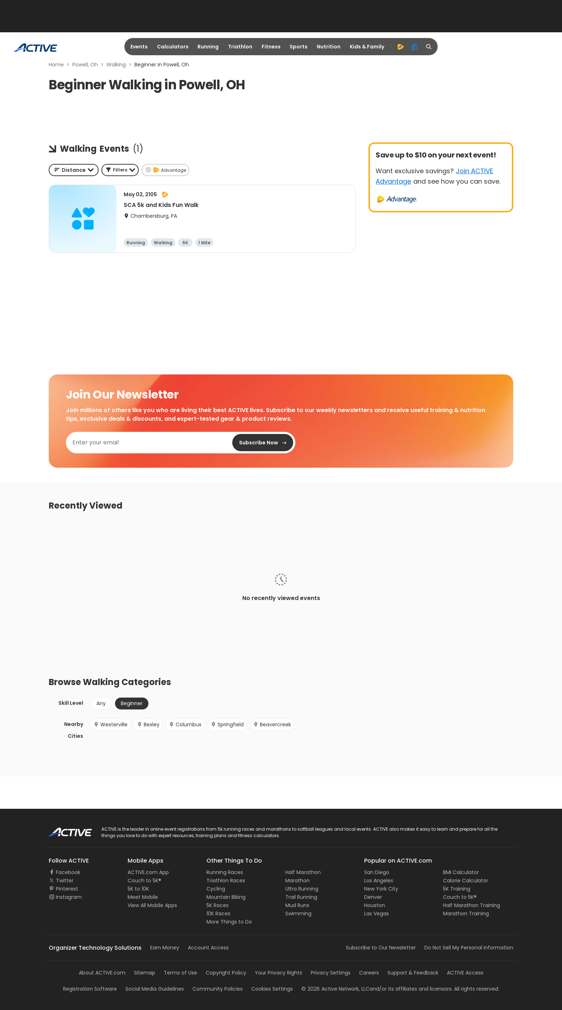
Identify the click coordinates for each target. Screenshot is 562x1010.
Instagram (69, 897)
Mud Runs (297, 905)
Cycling (215, 888)
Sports (299, 46)
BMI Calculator (461, 872)
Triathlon (240, 46)
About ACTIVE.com (102, 972)
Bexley (148, 724)
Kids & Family (367, 46)
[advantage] (400, 46)
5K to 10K (138, 888)
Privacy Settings (331, 972)
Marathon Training (466, 913)
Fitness (271, 46)
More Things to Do (229, 921)
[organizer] (414, 46)
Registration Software (90, 988)
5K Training (456, 888)
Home (56, 64)
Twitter (64, 880)
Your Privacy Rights (278, 972)
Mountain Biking (226, 897)
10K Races (218, 913)
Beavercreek (272, 724)
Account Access (208, 947)
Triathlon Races (225, 880)
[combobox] (74, 170)
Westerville (111, 724)
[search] (429, 46)
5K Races (217, 905)
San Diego (376, 872)
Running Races (224, 872)
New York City (381, 888)
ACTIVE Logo (64, 829)
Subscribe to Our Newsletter (381, 947)
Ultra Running (301, 888)
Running (208, 46)
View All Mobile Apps (152, 905)
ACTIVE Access (465, 972)
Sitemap (144, 972)
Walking (116, 64)
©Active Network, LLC (335, 988)
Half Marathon (303, 872)
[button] (120, 170)
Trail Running (301, 897)
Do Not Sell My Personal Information (468, 947)
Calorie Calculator (465, 880)
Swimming (298, 913)
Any (101, 703)
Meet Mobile (143, 897)
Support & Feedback (412, 972)
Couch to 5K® (144, 880)
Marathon (297, 880)
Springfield (227, 724)
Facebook (68, 872)
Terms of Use (180, 972)
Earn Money (164, 947)
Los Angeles (378, 880)
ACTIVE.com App (148, 872)
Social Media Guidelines (154, 988)
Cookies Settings (272, 988)
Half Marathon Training (471, 905)
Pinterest (67, 888)
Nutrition (328, 46)
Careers (369, 972)
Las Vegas (376, 913)
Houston (374, 905)
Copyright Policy (226, 972)
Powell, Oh (85, 64)
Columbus (185, 724)
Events (139, 46)
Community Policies (217, 988)
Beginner (132, 703)
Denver (373, 897)
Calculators (173, 46)
